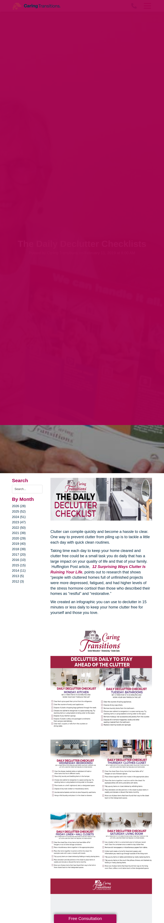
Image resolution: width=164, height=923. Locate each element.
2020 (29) (19, 538)
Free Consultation (85, 918)
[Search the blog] (27, 489)
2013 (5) (18, 576)
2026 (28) (19, 506)
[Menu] (147, 6)
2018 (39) (19, 549)
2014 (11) (19, 570)
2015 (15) (19, 565)
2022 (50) (19, 527)
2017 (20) (19, 554)
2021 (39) (19, 533)
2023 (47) (19, 522)
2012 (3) (18, 581)
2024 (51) (19, 517)
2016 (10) (19, 560)
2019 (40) (19, 543)
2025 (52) (19, 511)
